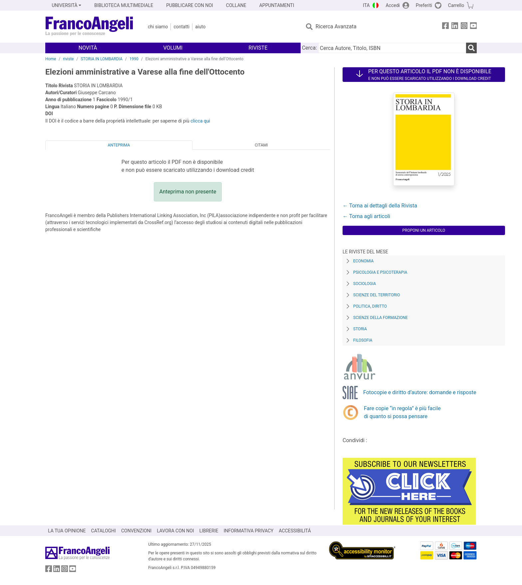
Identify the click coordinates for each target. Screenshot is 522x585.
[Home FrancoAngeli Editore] (89, 27)
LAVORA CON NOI (175, 530)
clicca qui (200, 121)
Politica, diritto (370, 306)
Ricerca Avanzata (336, 26)
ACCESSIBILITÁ (295, 530)
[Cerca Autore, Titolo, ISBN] (392, 48)
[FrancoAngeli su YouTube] (473, 26)
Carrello (456, 5)
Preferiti (424, 5)
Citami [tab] (261, 145)
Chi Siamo (158, 26)
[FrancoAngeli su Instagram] (464, 26)
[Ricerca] (471, 48)
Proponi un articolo (423, 230)
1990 (134, 59)
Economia (363, 261)
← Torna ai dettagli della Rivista (380, 205)
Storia (360, 329)
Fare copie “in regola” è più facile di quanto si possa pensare (402, 412)
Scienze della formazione (380, 317)
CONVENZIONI (136, 530)
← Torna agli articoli (366, 216)
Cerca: (309, 48)
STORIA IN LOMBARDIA (101, 59)
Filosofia (362, 340)
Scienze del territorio (376, 295)
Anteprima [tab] (119, 145)
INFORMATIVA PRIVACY (249, 530)
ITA (366, 5)
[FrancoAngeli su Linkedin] (454, 26)
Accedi (393, 5)
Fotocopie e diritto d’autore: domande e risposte (419, 392)
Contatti (181, 26)
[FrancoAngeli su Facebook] (445, 26)
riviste (68, 59)
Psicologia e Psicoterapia (380, 272)
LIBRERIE (208, 530)
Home (50, 59)
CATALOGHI (103, 530)
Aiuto (200, 26)
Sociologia (364, 283)
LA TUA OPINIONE (67, 530)
